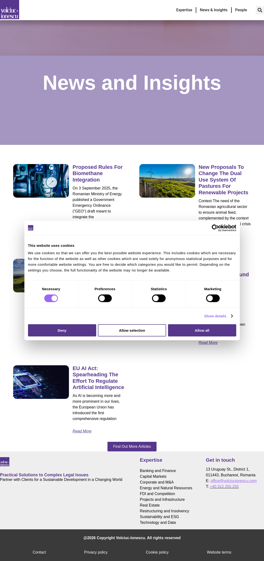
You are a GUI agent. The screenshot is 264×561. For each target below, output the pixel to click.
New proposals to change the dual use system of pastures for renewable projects (223, 179)
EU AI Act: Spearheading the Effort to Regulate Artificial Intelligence (98, 377)
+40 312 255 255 (224, 486)
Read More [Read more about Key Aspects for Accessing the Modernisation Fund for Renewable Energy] (208, 343)
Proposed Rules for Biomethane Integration (98, 173)
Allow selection (132, 330)
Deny (62, 330)
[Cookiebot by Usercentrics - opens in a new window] (215, 227)
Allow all (202, 330)
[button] (260, 10)
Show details (215, 316)
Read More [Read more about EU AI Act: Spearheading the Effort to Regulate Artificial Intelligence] (82, 431)
